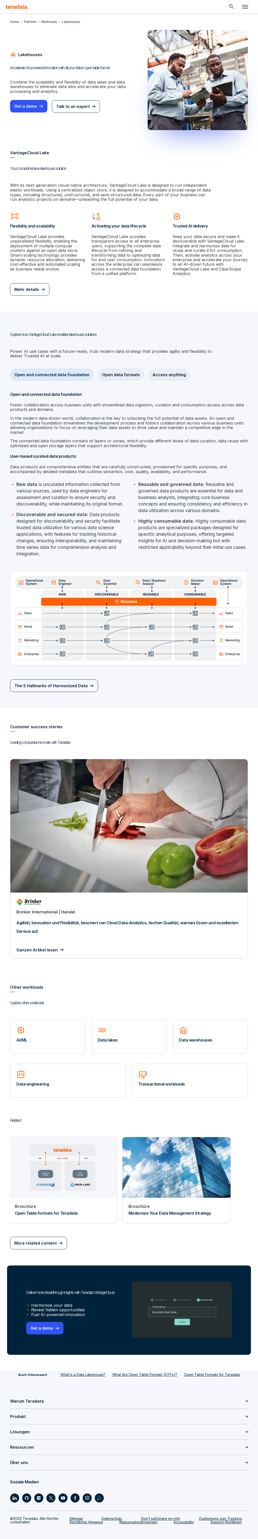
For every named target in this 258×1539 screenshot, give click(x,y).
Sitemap (76, 1513)
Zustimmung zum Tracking (220, 1513)
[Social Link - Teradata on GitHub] (26, 1492)
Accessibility (184, 1516)
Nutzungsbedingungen (138, 1516)
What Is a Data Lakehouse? (82, 1369)
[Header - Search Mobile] (231, 7)
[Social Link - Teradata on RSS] (99, 1492)
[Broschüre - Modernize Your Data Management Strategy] (176, 1175)
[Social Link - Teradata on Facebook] (75, 1492)
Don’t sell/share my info (160, 1513)
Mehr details (26, 289)
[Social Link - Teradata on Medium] (38, 1492)
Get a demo (25, 106)
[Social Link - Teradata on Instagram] (87, 1492)
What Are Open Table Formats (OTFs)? (144, 1369)
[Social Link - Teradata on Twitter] (50, 1492)
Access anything (169, 374)
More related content (35, 1237)
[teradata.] (17, 7)
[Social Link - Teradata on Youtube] (63, 1492)
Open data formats (121, 374)
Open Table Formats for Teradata (212, 1369)
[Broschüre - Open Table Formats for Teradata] (63, 1175)
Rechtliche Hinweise (86, 1516)
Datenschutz (112, 1513)
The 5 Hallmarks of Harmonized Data (51, 680)
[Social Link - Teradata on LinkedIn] (14, 1492)
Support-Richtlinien (226, 1516)
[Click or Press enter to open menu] (245, 7)
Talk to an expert (73, 106)
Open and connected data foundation (51, 374)
